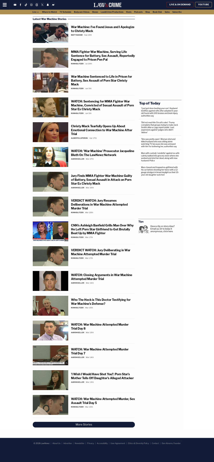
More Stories (84, 424)
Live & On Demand (180, 4)
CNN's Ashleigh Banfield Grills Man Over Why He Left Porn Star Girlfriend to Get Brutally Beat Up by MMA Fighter (102, 229)
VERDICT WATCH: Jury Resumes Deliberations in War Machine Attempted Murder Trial (99, 204)
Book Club (157, 12)
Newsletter (79, 443)
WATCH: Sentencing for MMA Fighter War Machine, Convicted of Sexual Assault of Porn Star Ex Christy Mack (102, 105)
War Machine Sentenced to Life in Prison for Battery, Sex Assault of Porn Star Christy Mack (101, 80)
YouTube (203, 4)
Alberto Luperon (79, 138)
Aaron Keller (77, 159)
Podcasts (138, 12)
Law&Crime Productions (112, 12)
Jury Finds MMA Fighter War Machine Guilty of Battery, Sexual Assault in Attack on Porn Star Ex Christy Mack (101, 179)
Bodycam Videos (81, 12)
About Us (56, 443)
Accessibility (102, 443)
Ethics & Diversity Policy (138, 443)
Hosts (128, 12)
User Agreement (118, 443)
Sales (167, 12)
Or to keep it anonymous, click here (161, 230)
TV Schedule (65, 12)
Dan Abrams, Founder (171, 443)
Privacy (90, 443)
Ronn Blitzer (77, 64)
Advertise (67, 443)
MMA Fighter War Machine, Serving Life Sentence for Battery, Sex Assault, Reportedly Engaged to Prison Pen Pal (103, 55)
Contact (155, 443)
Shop (147, 12)
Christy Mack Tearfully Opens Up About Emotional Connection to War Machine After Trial (101, 130)
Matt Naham (76, 35)
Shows (95, 12)
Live (35, 12)
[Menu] (5, 5)
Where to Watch (49, 12)
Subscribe (177, 12)
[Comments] (103, 37)
